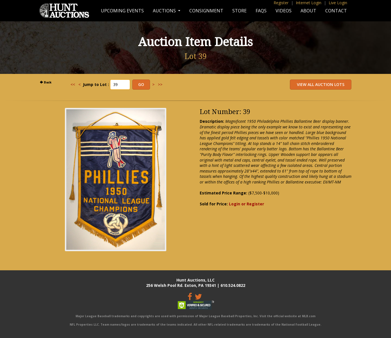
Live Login (338, 2)
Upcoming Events (122, 11)
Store (239, 11)
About (308, 11)
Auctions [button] (165, 11)
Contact (336, 11)
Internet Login (308, 2)
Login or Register (246, 204)
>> (160, 84)
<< (73, 84)
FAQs (261, 11)
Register (281, 2)
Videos (284, 11)
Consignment (206, 11)
